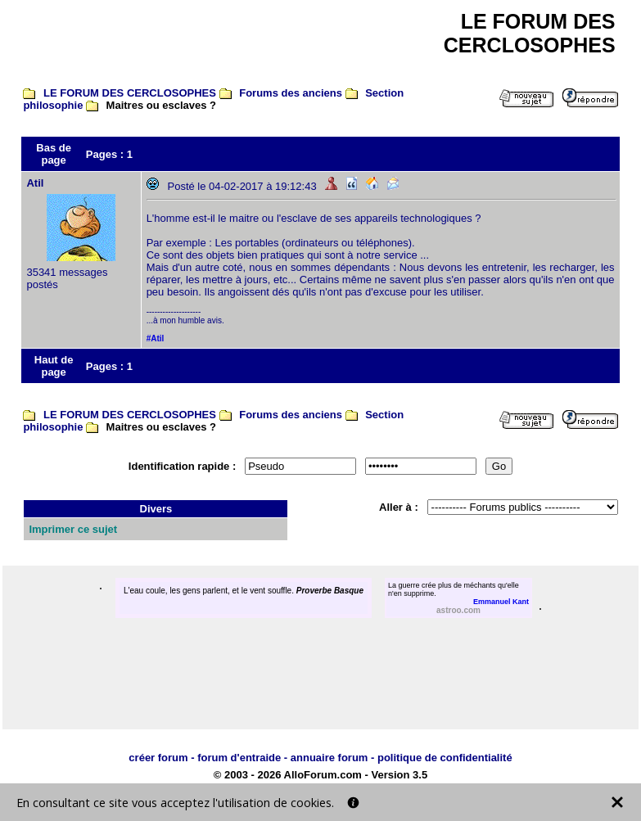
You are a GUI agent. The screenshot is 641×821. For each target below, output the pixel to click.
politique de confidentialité (444, 757)
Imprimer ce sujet (73, 529)
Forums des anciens (290, 93)
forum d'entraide (239, 757)
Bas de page (53, 154)
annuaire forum (329, 757)
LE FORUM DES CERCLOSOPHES (129, 93)
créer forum (158, 757)
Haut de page (54, 366)
